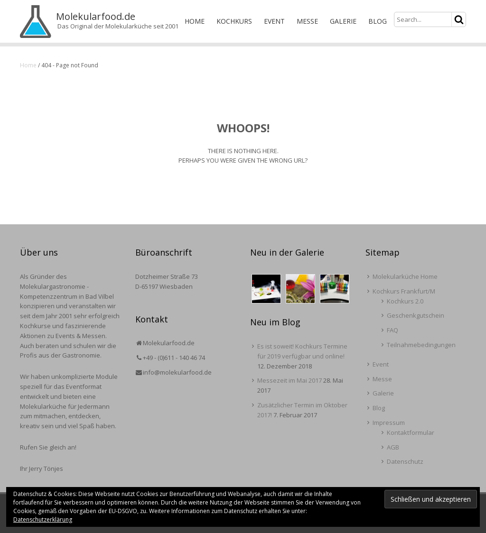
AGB (393, 447)
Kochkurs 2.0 (405, 301)
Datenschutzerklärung (42, 519)
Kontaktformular (410, 432)
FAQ (392, 330)
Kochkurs (234, 21)
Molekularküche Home (405, 276)
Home (195, 21)
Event (274, 21)
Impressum (389, 422)
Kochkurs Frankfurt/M (404, 291)
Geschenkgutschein (415, 315)
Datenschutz (405, 461)
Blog (377, 21)
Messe (307, 21)
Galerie (343, 21)
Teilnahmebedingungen (421, 344)
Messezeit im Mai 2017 (289, 380)
